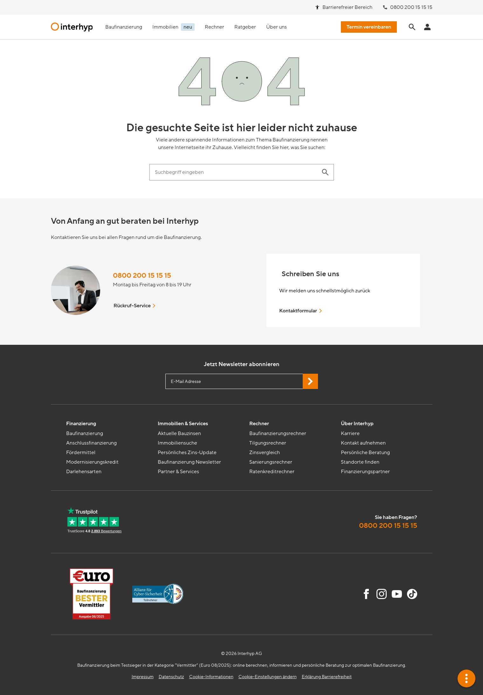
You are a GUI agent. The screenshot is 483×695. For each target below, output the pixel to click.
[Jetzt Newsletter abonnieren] (310, 381)
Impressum (143, 677)
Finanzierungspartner (365, 471)
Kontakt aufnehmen (363, 442)
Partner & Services (178, 471)
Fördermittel (80, 452)
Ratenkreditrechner (271, 471)
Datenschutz (171, 677)
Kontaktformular (301, 310)
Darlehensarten (83, 471)
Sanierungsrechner (270, 462)
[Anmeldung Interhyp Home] (427, 27)
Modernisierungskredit (92, 462)
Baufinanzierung (84, 433)
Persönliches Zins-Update (187, 452)
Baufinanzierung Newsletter (189, 462)
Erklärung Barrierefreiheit (327, 677)
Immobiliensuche (177, 442)
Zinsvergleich (264, 452)
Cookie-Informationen (211, 677)
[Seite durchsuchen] (412, 27)
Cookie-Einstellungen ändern (267, 677)
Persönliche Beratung (365, 452)
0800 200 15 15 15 (142, 275)
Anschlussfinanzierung (91, 442)
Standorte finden (360, 462)
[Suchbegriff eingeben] (235, 172)
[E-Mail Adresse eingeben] (241, 381)
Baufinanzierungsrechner (277, 433)
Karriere (350, 433)
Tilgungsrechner (267, 442)
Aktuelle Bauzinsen (179, 433)
